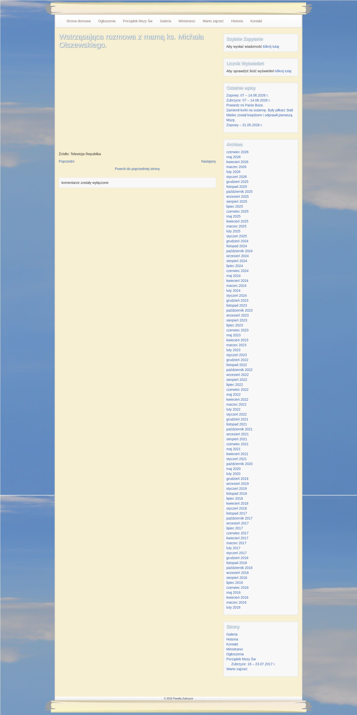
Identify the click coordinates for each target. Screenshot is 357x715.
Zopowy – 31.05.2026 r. (244, 125)
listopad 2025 (236, 187)
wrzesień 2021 (237, 434)
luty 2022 (233, 409)
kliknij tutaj (271, 47)
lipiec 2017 (234, 528)
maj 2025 (233, 216)
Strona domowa (78, 21)
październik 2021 (239, 429)
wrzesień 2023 (237, 315)
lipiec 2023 (234, 325)
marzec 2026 (236, 167)
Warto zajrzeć (213, 21)
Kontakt (256, 21)
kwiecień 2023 (237, 340)
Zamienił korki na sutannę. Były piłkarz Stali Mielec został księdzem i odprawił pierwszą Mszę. (259, 115)
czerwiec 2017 (237, 533)
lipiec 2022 (234, 385)
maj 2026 (233, 157)
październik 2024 (239, 251)
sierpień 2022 (236, 380)
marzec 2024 (236, 286)
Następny (208, 161)
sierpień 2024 (236, 261)
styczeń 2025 (236, 236)
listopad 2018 (236, 493)
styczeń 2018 (236, 508)
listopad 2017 (236, 513)
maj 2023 (233, 335)
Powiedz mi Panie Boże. (245, 105)
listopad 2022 (236, 365)
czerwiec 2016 (237, 588)
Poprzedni (66, 161)
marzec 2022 (236, 404)
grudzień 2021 (237, 419)
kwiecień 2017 (237, 538)
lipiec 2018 (234, 498)
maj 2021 (233, 449)
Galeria (165, 21)
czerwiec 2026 (237, 152)
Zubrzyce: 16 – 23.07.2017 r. (253, 664)
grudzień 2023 (237, 300)
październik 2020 (239, 464)
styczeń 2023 (236, 355)
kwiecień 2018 (237, 503)
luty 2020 (233, 474)
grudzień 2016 (237, 558)
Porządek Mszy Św (137, 21)
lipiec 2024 (234, 266)
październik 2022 (239, 370)
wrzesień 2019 (237, 484)
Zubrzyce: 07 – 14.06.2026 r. (248, 100)
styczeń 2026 (236, 177)
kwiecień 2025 (237, 221)
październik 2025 (239, 192)
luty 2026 (233, 172)
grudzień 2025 (237, 182)
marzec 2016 (236, 602)
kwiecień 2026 (237, 162)
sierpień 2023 (236, 320)
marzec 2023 (236, 345)
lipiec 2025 (234, 206)
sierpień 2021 (236, 439)
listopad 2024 (236, 246)
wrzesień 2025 (237, 196)
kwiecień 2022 (237, 399)
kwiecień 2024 (237, 281)
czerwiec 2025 (237, 211)
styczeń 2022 (236, 414)
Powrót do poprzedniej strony (137, 169)
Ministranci (186, 21)
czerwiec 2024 (237, 271)
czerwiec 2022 (237, 390)
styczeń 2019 (236, 489)
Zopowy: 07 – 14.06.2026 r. (247, 95)
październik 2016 (239, 568)
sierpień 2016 (236, 578)
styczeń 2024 (236, 295)
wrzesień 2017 (237, 523)
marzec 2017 (236, 543)
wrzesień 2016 (237, 573)
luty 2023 (233, 350)
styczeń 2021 (236, 459)
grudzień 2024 (237, 241)
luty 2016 (233, 607)
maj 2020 (233, 469)
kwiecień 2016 (237, 597)
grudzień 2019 (237, 479)
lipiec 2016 (234, 583)
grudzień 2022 (237, 360)
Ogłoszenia (107, 21)
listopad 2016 (236, 563)
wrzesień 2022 (237, 375)
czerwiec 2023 (237, 330)
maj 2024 (233, 276)
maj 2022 (233, 394)
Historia (237, 21)
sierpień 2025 (236, 201)
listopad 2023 (236, 305)
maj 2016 (233, 592)
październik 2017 (239, 518)
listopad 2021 (236, 424)
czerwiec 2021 (237, 444)
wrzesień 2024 (237, 256)
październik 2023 (239, 310)
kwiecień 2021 (237, 454)
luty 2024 (233, 291)
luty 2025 (233, 231)
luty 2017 (233, 548)
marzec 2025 (236, 226)
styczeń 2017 (236, 553)
